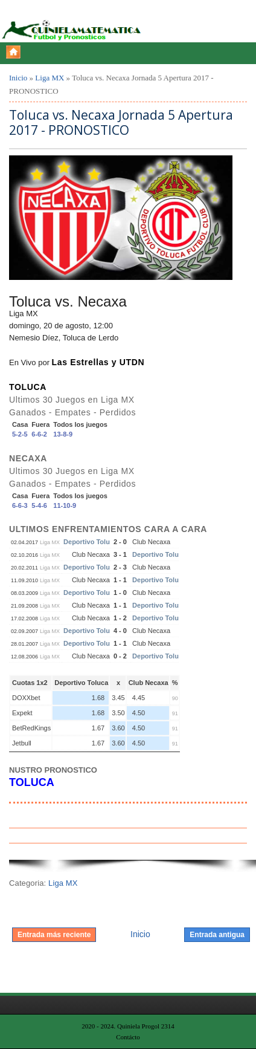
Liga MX (49, 77)
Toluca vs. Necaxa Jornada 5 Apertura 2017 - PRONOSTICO (121, 123)
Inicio (18, 77)
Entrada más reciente (54, 934)
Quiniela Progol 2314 (145, 1026)
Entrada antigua (217, 934)
